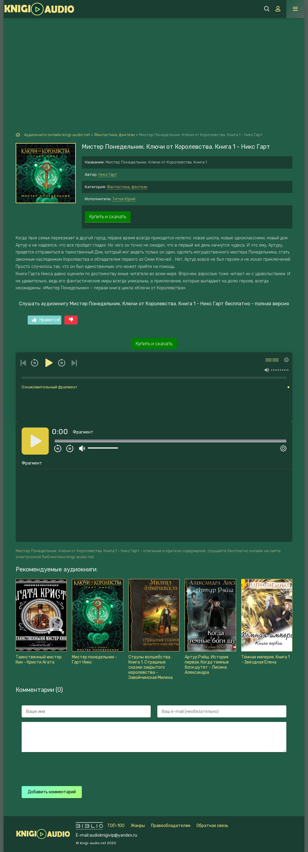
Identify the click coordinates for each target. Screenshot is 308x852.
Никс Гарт (107, 174)
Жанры (138, 825)
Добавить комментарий (52, 791)
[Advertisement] (154, 63)
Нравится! (46, 319)
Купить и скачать (107, 216)
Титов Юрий (123, 199)
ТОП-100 (116, 825)
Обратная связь (212, 825)
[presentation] (127, 768)
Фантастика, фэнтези (127, 187)
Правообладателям (170, 825)
